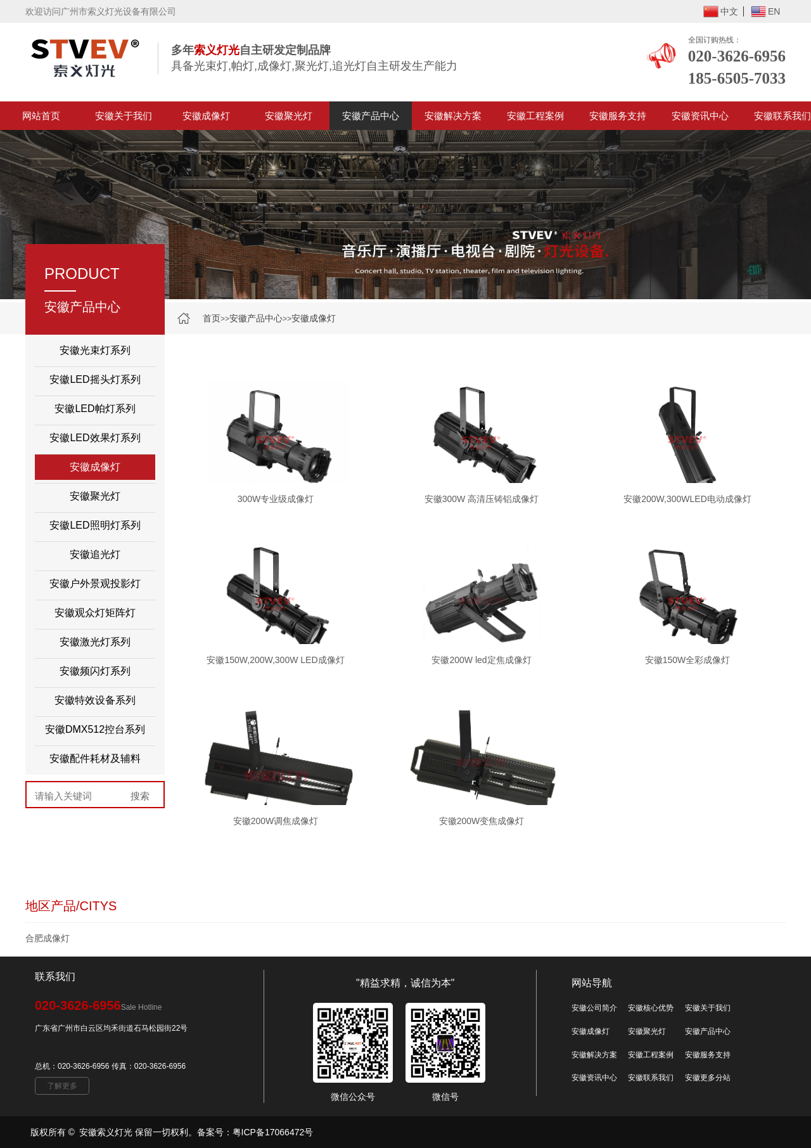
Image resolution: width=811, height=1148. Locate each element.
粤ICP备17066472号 (273, 1132)
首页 (211, 318)
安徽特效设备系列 (95, 700)
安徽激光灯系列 (95, 641)
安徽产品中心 (370, 115)
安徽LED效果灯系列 (94, 437)
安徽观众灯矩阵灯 (95, 612)
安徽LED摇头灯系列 (94, 379)
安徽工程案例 (535, 115)
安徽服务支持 (617, 115)
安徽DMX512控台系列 (95, 729)
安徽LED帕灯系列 (94, 408)
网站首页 (41, 115)
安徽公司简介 (594, 1007)
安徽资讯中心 (700, 115)
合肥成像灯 (47, 938)
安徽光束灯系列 (95, 350)
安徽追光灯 (95, 554)
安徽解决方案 (453, 115)
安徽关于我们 (123, 115)
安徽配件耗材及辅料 (95, 758)
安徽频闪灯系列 (95, 671)
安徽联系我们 (651, 1077)
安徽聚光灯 (288, 115)
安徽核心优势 (651, 1007)
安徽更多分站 (708, 1077)
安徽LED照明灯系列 (94, 525)
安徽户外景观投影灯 (95, 583)
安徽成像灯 (206, 115)
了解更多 (62, 1085)
